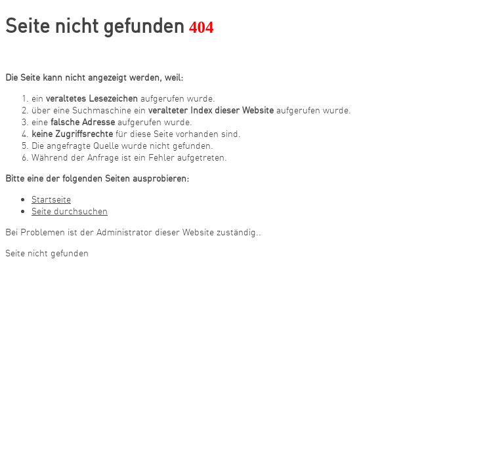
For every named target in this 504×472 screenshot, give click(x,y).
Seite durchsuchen (70, 211)
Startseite (51, 199)
